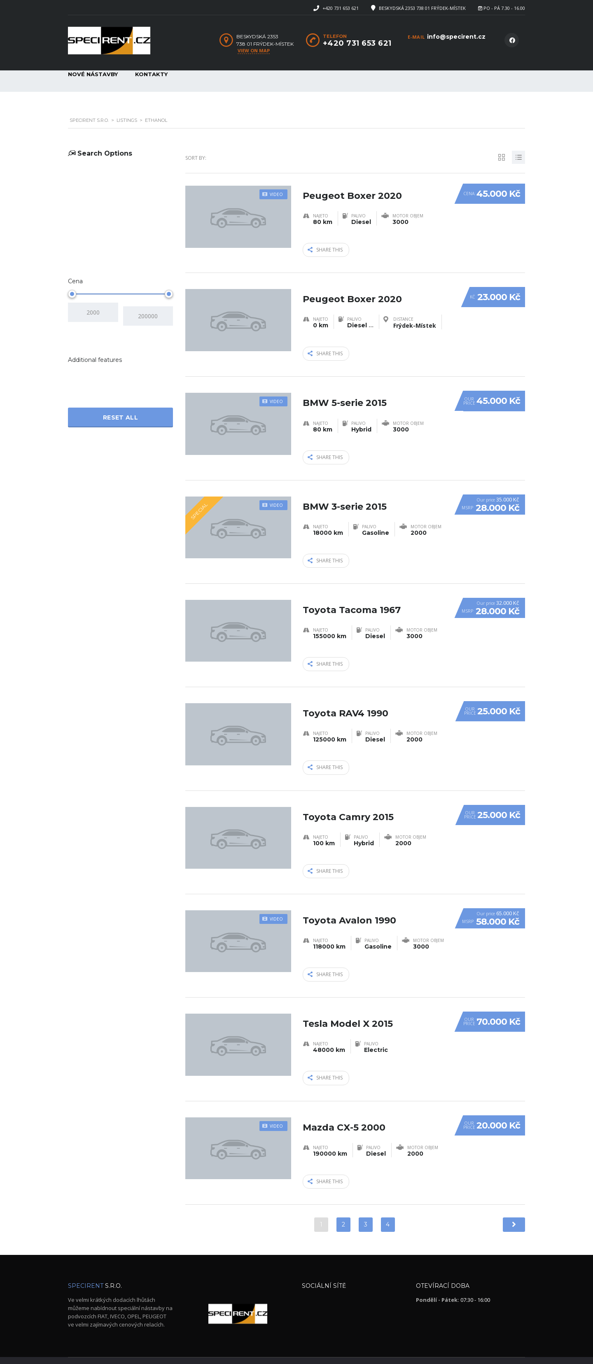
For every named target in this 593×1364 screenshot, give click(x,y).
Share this (325, 248)
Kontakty (151, 74)
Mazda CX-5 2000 (344, 1101)
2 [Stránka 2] (343, 1203)
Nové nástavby (93, 74)
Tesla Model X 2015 (348, 1000)
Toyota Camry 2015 (348, 797)
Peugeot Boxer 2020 (352, 189)
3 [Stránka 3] (365, 1203)
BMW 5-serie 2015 (345, 392)
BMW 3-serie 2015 (345, 493)
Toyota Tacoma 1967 (352, 594)
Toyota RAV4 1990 (345, 696)
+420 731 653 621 (340, 8)
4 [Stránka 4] (388, 1203)
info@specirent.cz (456, 36)
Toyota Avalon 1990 (349, 899)
